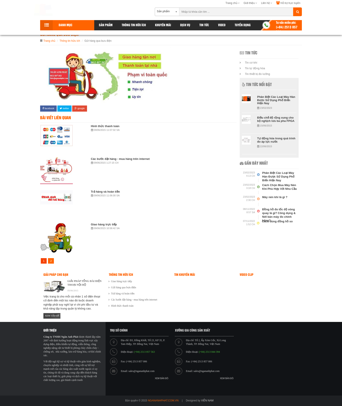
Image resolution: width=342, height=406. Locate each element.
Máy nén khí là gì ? (274, 197)
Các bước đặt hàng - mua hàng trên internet (120, 159)
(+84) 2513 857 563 (144, 351)
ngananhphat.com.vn (163, 400)
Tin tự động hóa (255, 68)
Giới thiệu (250, 3)
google (80, 108)
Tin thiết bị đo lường (257, 74)
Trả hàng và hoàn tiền (105, 191)
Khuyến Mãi (163, 25)
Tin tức (204, 25)
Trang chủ (233, 3)
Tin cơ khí (251, 62)
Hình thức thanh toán (105, 126)
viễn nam (207, 400)
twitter (64, 108)
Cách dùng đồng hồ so (277, 221)
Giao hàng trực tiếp (104, 224)
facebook (48, 108)
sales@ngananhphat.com (141, 371)
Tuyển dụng (243, 25)
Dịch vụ (185, 25)
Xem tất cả (52, 315)
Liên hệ (266, 3)
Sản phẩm (106, 25)
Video (222, 25)
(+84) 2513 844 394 (209, 351)
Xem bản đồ (161, 378)
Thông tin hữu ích (134, 25)
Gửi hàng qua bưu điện (123, 287)
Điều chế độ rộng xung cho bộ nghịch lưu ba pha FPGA (275, 119)
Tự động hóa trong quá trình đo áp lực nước (276, 140)
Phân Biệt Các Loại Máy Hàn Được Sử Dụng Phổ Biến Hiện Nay (276, 100)
